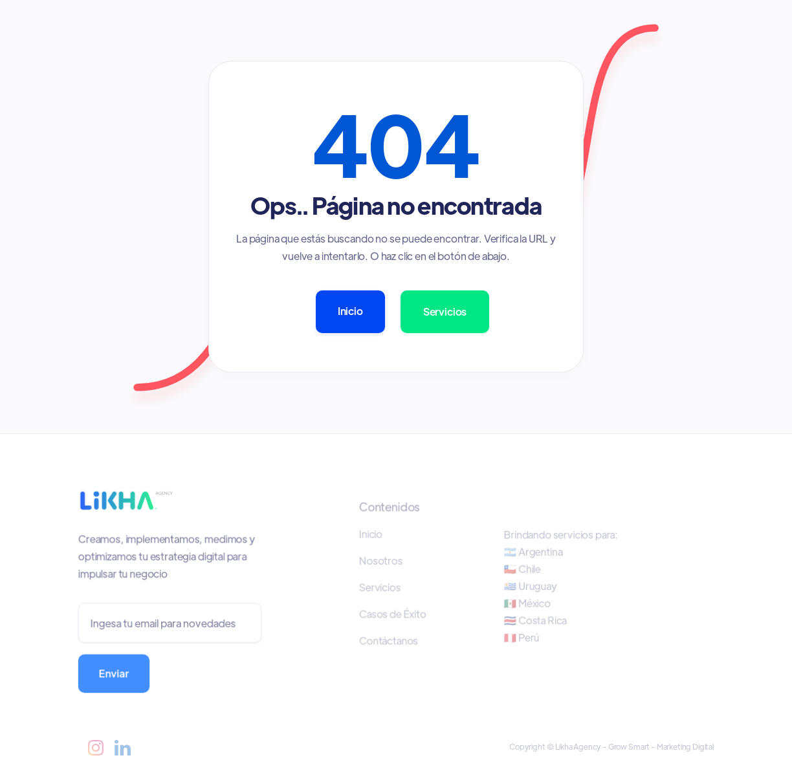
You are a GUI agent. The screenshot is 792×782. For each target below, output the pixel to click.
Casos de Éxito (393, 614)
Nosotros (382, 561)
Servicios (445, 311)
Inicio (350, 311)
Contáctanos (389, 640)
